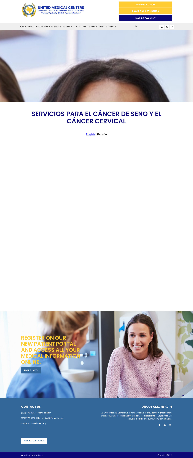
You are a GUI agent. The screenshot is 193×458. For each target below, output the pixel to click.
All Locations (34, 440)
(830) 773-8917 (28, 412)
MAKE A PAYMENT (145, 18)
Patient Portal (145, 4)
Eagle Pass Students (145, 11)
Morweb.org (37, 455)
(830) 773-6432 (28, 418)
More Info (31, 370)
